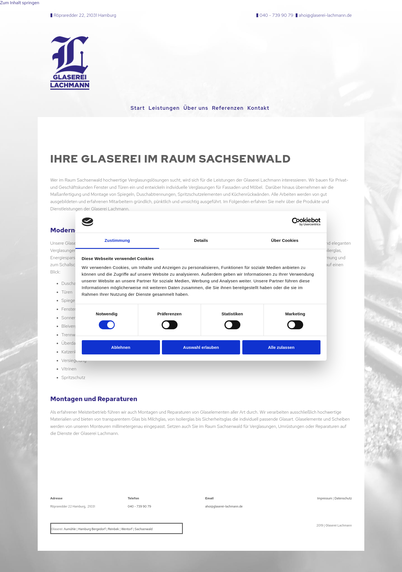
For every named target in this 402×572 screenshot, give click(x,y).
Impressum (324, 497)
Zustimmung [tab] (117, 240)
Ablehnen (120, 347)
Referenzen (231, 108)
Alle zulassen (281, 347)
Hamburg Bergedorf (92, 528)
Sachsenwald (144, 528)
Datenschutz (343, 497)
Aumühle (70, 528)
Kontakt (263, 108)
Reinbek (113, 528)
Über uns (197, 108)
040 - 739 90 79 (276, 15)
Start (135, 108)
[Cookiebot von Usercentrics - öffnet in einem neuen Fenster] (296, 222)
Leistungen (163, 108)
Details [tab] (201, 240)
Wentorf (126, 528)
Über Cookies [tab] (284, 240)
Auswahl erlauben (201, 347)
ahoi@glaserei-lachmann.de (325, 15)
